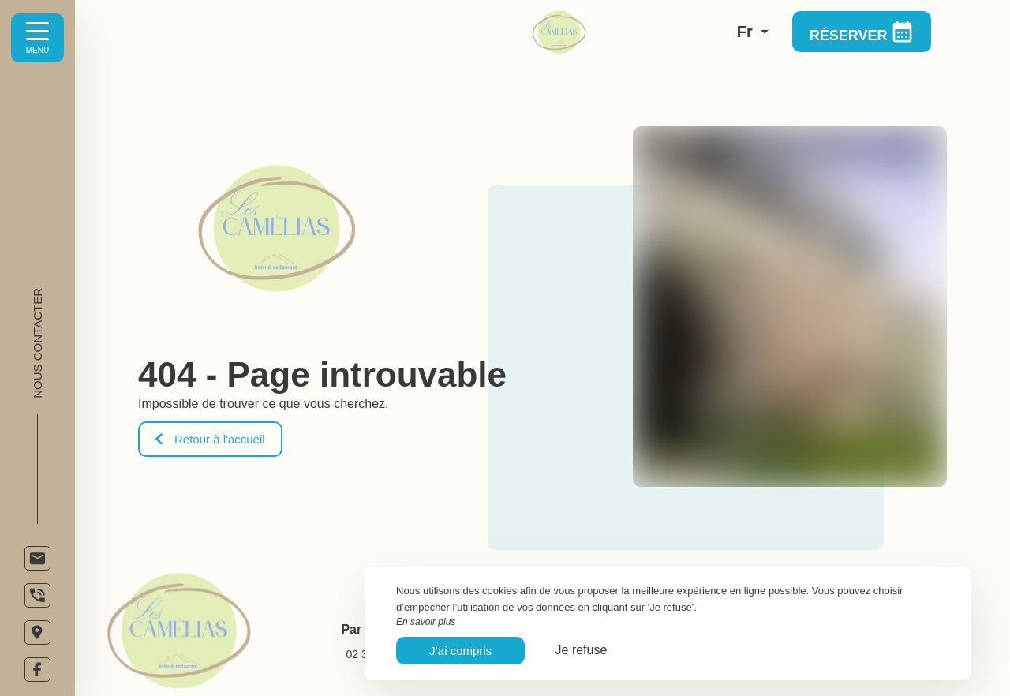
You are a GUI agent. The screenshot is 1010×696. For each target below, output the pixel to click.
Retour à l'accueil (210, 439)
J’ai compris (460, 650)
